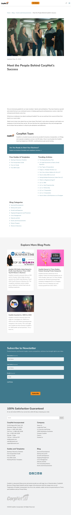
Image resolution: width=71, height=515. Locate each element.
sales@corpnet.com (12, 441)
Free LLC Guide (15, 165)
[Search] (66, 3)
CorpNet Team (25, 133)
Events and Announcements (23, 13)
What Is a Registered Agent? (47, 180)
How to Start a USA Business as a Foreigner (51, 195)
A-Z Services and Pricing (43, 429)
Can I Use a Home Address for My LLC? (49, 172)
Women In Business (16, 226)
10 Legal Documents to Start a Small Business (49, 163)
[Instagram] (41, 473)
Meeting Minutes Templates (14, 459)
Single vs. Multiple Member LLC (48, 170)
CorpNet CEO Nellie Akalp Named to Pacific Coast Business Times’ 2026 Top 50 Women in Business (20, 271)
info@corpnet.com (12, 439)
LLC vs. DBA (42, 182)
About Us (39, 425)
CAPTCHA (10, 382)
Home (8, 13)
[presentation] (18, 386)
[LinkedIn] (38, 473)
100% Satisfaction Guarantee (45, 431)
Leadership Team (41, 427)
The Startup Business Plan (46, 160)
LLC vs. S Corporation (45, 193)
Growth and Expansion (17, 210)
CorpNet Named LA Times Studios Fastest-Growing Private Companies (50, 270)
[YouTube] (35, 473)
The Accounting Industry (43, 463)
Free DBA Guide (15, 167)
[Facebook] (33, 473)
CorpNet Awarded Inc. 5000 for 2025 (20, 315)
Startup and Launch (16, 208)
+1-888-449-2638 (17, 431)
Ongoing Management (43, 457)
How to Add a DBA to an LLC (47, 175)
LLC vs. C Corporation (45, 190)
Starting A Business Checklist (19, 160)
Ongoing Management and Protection (21, 213)
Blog (13, 13)
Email (11, 373)
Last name (12, 365)
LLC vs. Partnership (44, 188)
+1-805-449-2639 (15, 433)
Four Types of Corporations (46, 167)
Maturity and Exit (15, 218)
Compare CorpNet (42, 433)
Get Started (35, 3)
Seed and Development (17, 205)
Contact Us (40, 437)
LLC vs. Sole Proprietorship (46, 185)
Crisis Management (16, 215)
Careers (39, 435)
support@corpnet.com (13, 443)
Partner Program (15, 223)
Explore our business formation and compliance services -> (25, 150)
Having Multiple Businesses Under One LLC (51, 177)
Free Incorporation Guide (17, 162)
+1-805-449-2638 (16, 429)
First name (12, 356)
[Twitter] (30, 473)
